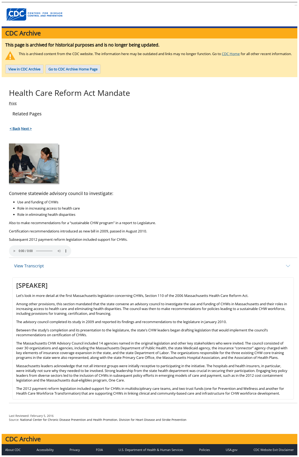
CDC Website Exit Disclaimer (274, 450)
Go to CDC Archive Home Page (73, 69)
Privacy (75, 450)
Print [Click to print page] (13, 103)
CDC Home (231, 53)
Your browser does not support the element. (40, 251)
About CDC (13, 450)
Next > (26, 128)
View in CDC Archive (24, 69)
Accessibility (45, 450)
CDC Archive (23, 33)
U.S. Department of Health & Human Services (151, 450)
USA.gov (232, 450)
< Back (15, 128)
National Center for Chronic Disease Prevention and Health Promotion (68, 420)
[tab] (153, 266)
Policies (204, 450)
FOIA (99, 450)
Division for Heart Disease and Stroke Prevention (152, 420)
